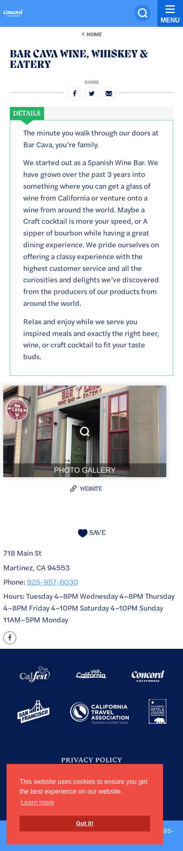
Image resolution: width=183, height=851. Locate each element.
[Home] (13, 14)
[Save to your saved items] (91, 533)
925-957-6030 (52, 581)
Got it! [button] (84, 823)
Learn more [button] (37, 802)
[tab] (27, 113)
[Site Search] (142, 13)
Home (93, 34)
